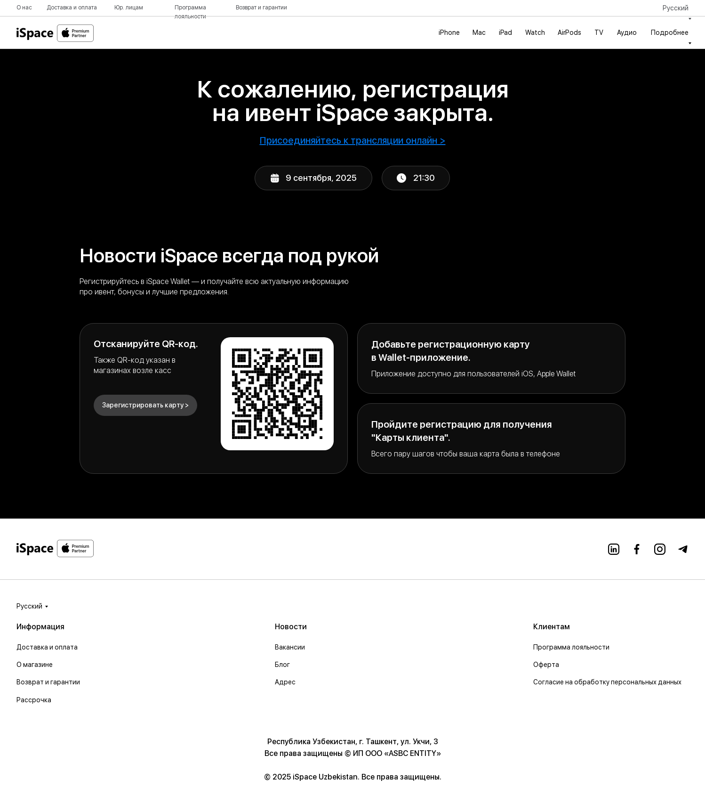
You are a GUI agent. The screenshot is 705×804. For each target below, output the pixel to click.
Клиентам (551, 626)
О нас (24, 7)
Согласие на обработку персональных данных (607, 682)
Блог (282, 664)
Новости (291, 626)
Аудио (627, 32)
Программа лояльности (571, 647)
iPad (505, 32)
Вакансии (290, 647)
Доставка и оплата (72, 7)
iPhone (449, 32)
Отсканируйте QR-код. (146, 343)
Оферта (546, 664)
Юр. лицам (128, 7)
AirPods (569, 32)
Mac (479, 32)
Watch (535, 32)
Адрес (285, 682)
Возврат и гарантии (261, 7)
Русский (29, 606)
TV (598, 32)
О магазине (34, 664)
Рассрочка (33, 700)
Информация (40, 626)
